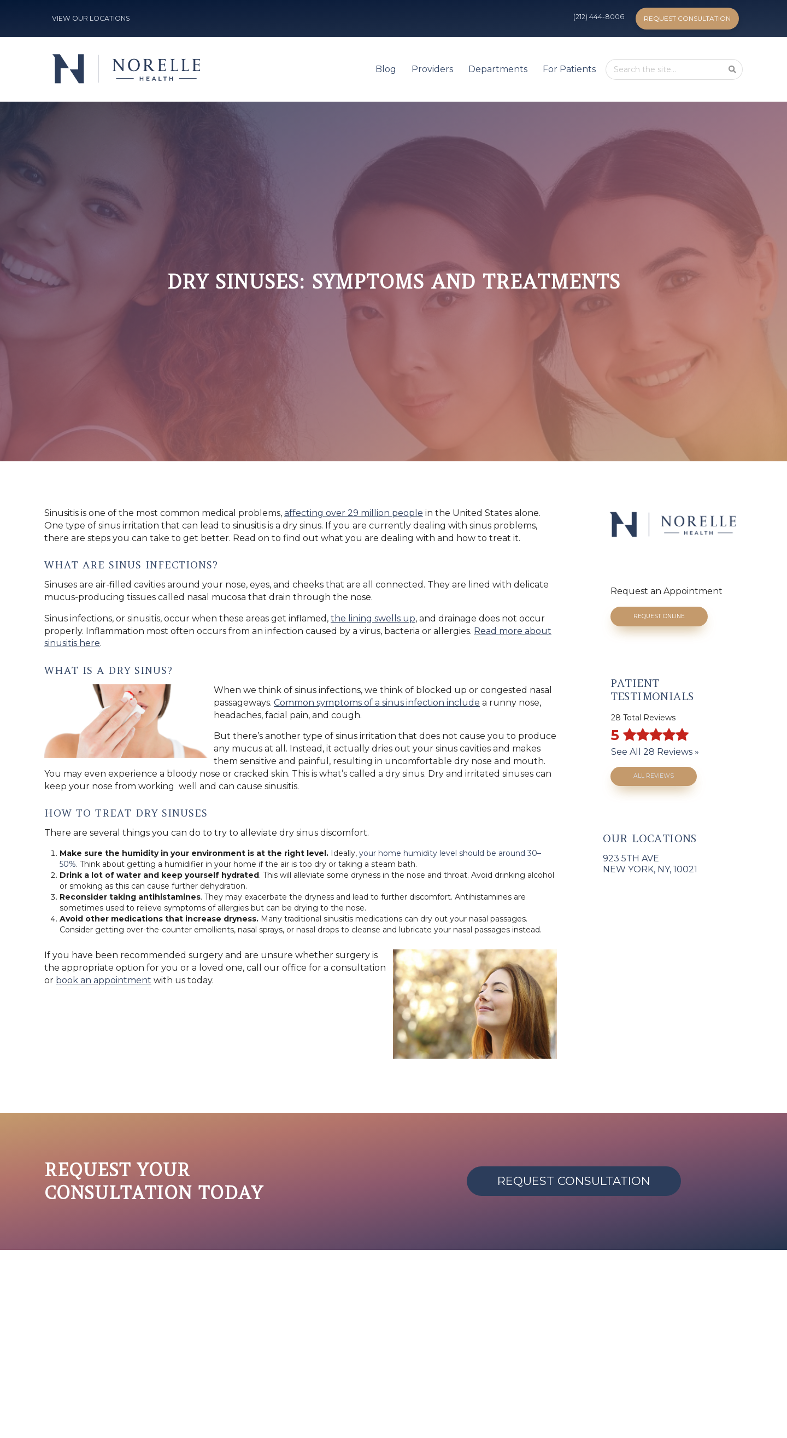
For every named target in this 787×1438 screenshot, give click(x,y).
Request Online (659, 616)
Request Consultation (687, 18)
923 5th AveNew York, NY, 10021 (650, 863)
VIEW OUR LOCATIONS (91, 18)
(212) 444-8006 (598, 17)
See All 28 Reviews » (655, 752)
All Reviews (653, 775)
